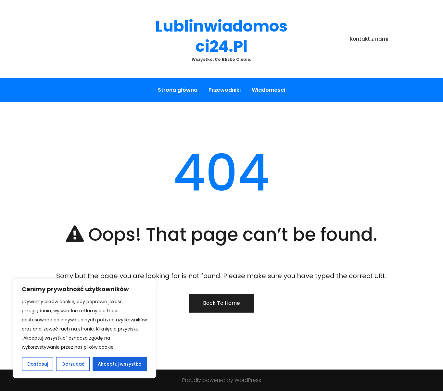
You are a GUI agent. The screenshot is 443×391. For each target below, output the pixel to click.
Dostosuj (37, 364)
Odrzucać (72, 364)
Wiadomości (268, 90)
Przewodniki (225, 90)
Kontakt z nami (369, 38)
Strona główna (177, 90)
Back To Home (221, 303)
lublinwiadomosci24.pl (221, 36)
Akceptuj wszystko (120, 364)
